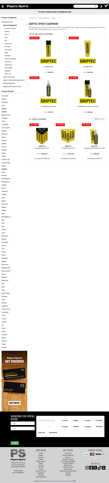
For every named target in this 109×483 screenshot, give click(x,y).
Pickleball (7, 55)
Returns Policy (68, 465)
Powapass (5, 242)
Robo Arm (5, 264)
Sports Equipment (15, 25)
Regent (4, 261)
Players (4, 239)
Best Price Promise (68, 459)
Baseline (4, 112)
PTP (3, 249)
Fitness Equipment (15, 83)
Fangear (88, 426)
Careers (68, 473)
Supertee (5, 306)
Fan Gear (41, 467)
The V (4, 315)
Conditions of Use (68, 467)
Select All (41, 432)
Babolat (4, 108)
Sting (3, 299)
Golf (6, 40)
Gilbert (4, 156)
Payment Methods (68, 455)
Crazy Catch (6, 128)
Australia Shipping (68, 463)
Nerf (3, 213)
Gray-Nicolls (6, 163)
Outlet (41, 469)
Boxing (7, 34)
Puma (3, 252)
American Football (10, 28)
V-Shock (4, 334)
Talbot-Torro (6, 309)
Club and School (41, 471)
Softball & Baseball (10, 59)
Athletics (7, 31)
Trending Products (40, 477)
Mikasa (4, 207)
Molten (4, 210)
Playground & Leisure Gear (15, 86)
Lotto (3, 198)
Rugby (76, 420)
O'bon (4, 229)
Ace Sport (5, 96)
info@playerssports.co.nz (59, 29)
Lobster (4, 194)
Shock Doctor (6, 271)
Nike (3, 220)
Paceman (5, 236)
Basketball (53, 432)
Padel (6, 52)
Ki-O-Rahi (7, 46)
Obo (3, 226)
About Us (68, 457)
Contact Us (68, 453)
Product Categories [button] (9, 17)
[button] (3, 6)
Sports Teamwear (15, 77)
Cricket (65, 420)
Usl (3, 325)
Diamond (5, 134)
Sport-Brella (5, 293)
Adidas (4, 99)
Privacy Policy (68, 469)
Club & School (33, 18)
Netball (76, 426)
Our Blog (68, 475)
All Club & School (7, 22)
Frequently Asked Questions (68, 471)
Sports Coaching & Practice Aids (15, 80)
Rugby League (40, 461)
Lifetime (4, 185)
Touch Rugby (8, 68)
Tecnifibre (5, 312)
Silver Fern (5, 280)
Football (99, 420)
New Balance (6, 217)
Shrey (3, 274)
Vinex (3, 331)
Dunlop (4, 140)
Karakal (4, 175)
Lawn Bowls (8, 49)
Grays (4, 166)
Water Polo (8, 74)
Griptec (4, 169)
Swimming (8, 62)
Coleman (5, 118)
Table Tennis (8, 65)
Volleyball (7, 71)
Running (40, 475)
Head (3, 172)
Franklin (4, 150)
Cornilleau (5, 124)
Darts (6, 37)
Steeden (4, 296)
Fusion (4, 153)
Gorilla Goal (5, 159)
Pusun (4, 255)
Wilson (4, 338)
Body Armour (6, 115)
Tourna (4, 319)
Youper (4, 347)
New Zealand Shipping (68, 461)
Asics (3, 105)
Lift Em (4, 188)
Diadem (4, 131)
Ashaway (5, 102)
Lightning (5, 191)
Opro (3, 233)
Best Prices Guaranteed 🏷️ (15, 2)
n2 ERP (74, 481)
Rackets (99, 426)
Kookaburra (5, 182)
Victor (4, 328)
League (88, 420)
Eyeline (4, 143)
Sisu (3, 284)
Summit (4, 303)
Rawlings (5, 258)
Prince (4, 245)
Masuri (4, 201)
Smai (3, 290)
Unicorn (4, 322)
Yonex (4, 344)
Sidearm (4, 277)
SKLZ (3, 287)
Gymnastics (8, 43)
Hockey (65, 426)
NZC (3, 223)
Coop (3, 121)
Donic (3, 137)
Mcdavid (5, 204)
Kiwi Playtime (6, 178)
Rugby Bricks (6, 268)
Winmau (4, 341)
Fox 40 (4, 147)
